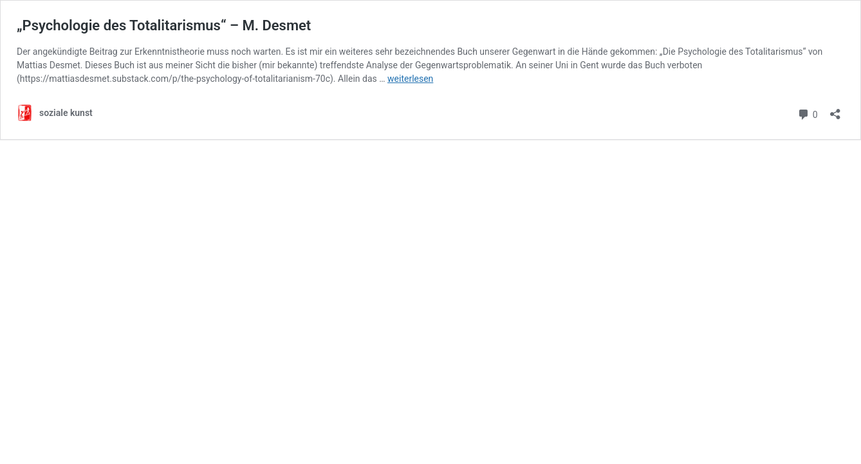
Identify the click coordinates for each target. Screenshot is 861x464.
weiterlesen (410, 78)
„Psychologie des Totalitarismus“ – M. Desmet (164, 25)
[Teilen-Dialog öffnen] (835, 110)
